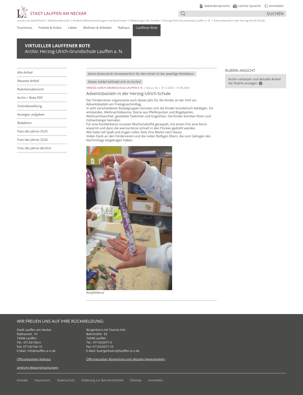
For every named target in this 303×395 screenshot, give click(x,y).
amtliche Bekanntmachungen (37, 368)
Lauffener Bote (146, 27)
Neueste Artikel (28, 81)
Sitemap (136, 380)
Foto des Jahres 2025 (32, 131)
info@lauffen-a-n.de (41, 351)
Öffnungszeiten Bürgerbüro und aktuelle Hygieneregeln (125, 359)
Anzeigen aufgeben (31, 114)
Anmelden (155, 380)
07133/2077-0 (102, 342)
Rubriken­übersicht (30, 89)
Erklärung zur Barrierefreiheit (102, 380)
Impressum (42, 380)
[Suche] (226, 14)
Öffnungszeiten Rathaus (34, 359)
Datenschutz (66, 380)
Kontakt (22, 380)
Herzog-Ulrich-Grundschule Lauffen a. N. (186, 20)
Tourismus (24, 27)
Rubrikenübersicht (58, 20)
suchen (275, 13)
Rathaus (124, 27)
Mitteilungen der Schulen (145, 20)
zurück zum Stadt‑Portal (31, 20)
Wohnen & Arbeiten (97, 27)
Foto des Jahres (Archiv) (34, 148)
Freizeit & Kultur (50, 27)
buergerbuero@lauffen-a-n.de (118, 351)
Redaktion (24, 123)
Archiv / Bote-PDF (30, 97)
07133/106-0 (32, 342)
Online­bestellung (29, 106)
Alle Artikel (25, 72)
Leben (72, 27)
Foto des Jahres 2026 (32, 139)
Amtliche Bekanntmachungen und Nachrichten (100, 20)
